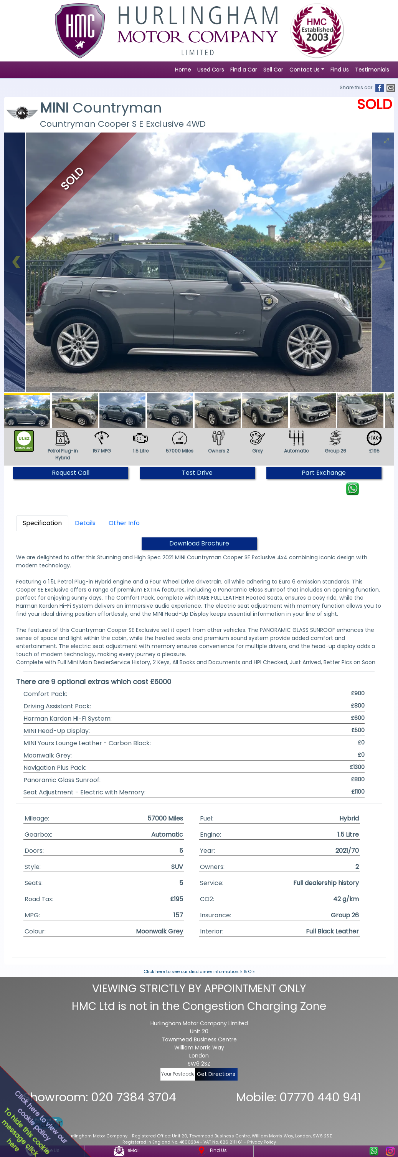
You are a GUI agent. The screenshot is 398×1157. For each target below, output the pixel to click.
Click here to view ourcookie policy (40, 1117)
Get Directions (216, 1074)
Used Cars (210, 69)
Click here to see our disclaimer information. (191, 971)
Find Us (339, 69)
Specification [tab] (42, 523)
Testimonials (372, 69)
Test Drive (197, 472)
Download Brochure (199, 543)
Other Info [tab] (124, 523)
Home (183, 69)
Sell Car (273, 69)
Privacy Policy (261, 1142)
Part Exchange (324, 472)
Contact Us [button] (304, 69)
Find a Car (243, 69)
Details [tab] (85, 523)
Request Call (70, 472)
